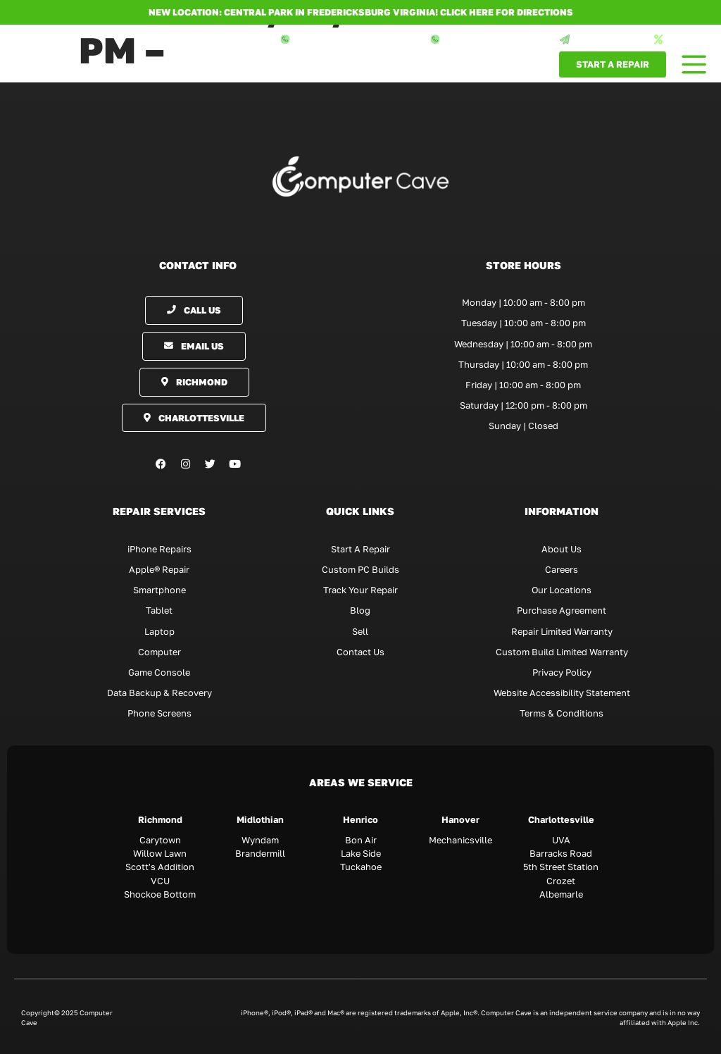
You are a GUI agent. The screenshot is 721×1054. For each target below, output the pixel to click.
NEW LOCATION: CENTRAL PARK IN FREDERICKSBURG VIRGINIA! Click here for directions (361, 12)
